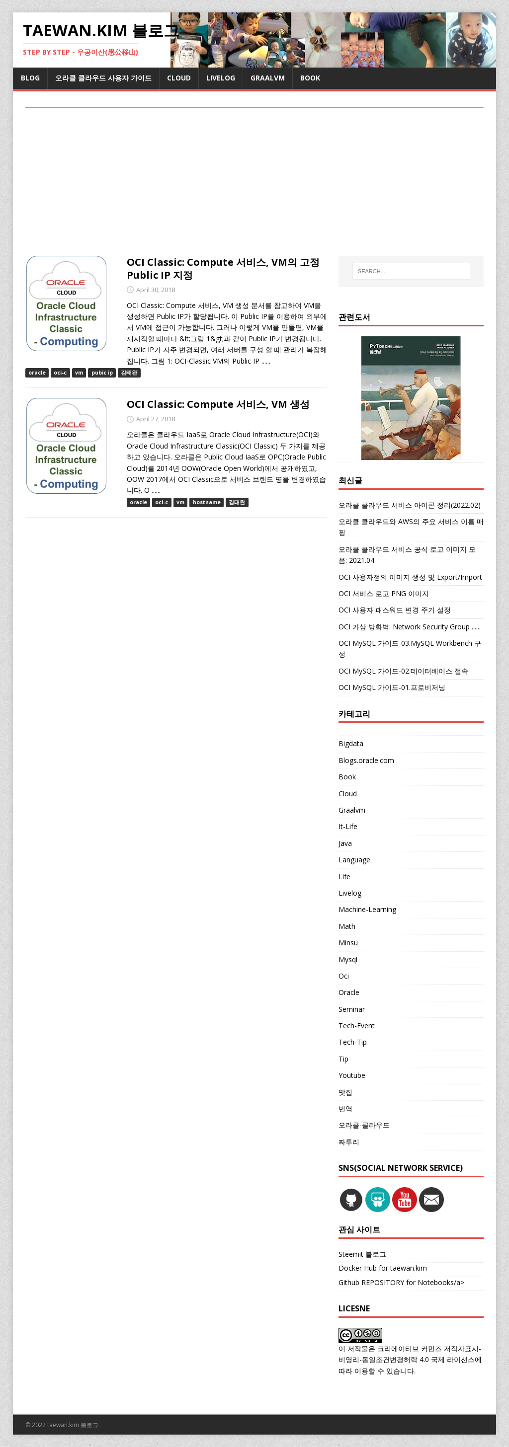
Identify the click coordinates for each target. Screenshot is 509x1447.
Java (345, 843)
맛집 (345, 1092)
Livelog (350, 893)
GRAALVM (268, 77)
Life (344, 876)
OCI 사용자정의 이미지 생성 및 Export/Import (410, 577)
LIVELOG (220, 77)
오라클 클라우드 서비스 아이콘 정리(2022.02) (410, 505)
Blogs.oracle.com (366, 760)
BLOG (30, 77)
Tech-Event (357, 1025)
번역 (345, 1108)
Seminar (352, 1009)
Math (347, 926)
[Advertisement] (254, 182)
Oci (344, 976)
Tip (343, 1059)
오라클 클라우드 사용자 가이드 (103, 77)
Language (354, 859)
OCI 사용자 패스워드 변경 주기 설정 (395, 609)
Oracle (349, 992)
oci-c (60, 372)
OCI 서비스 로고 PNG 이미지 (384, 593)
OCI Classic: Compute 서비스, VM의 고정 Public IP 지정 (223, 268)
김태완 (129, 372)
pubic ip (102, 372)
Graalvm (352, 810)
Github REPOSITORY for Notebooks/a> (401, 1282)
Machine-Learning (367, 909)
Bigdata (351, 743)
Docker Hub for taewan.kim (383, 1268)
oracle (37, 372)
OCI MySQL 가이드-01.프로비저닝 (392, 687)
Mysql (348, 959)
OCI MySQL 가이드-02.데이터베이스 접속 (403, 671)
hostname (207, 502)
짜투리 (349, 1141)
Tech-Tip (353, 1042)
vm (79, 372)
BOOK (310, 77)
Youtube (352, 1075)
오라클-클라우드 (364, 1125)
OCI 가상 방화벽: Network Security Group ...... (410, 626)
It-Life (348, 826)
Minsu (348, 942)
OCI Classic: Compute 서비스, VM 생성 (218, 404)
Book (347, 776)
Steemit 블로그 (362, 1254)
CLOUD (179, 77)
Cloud (348, 793)
